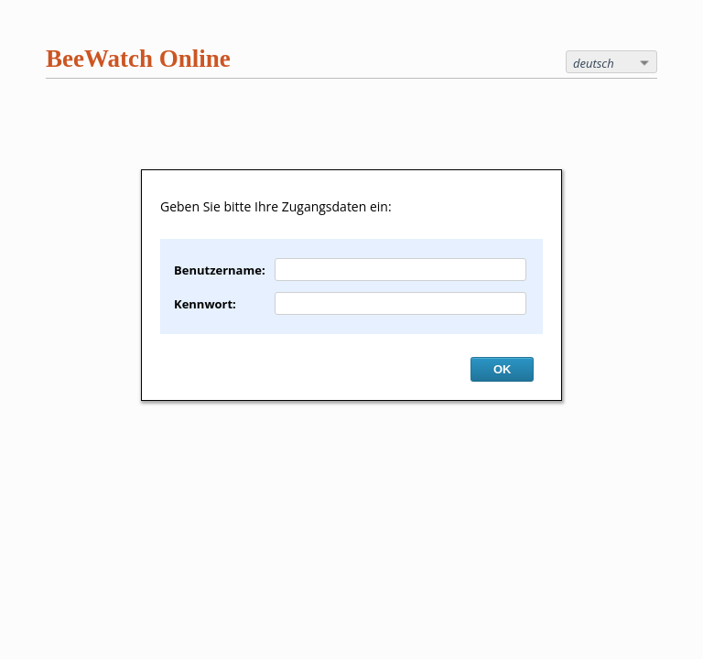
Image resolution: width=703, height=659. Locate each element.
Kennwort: (205, 304)
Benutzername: (219, 270)
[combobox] (611, 61)
